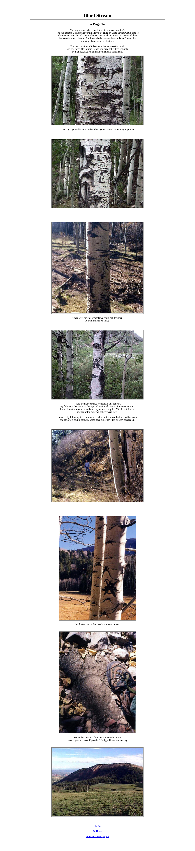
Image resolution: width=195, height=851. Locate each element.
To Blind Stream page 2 (97, 836)
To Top (97, 826)
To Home (97, 831)
